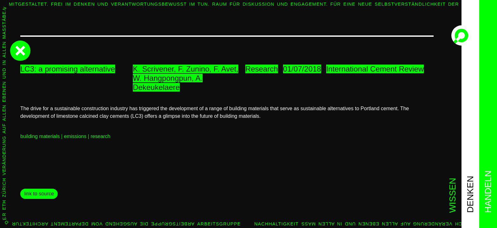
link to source (39, 193)
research (100, 136)
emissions (75, 136)
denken (470, 194)
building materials (40, 136)
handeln (488, 191)
